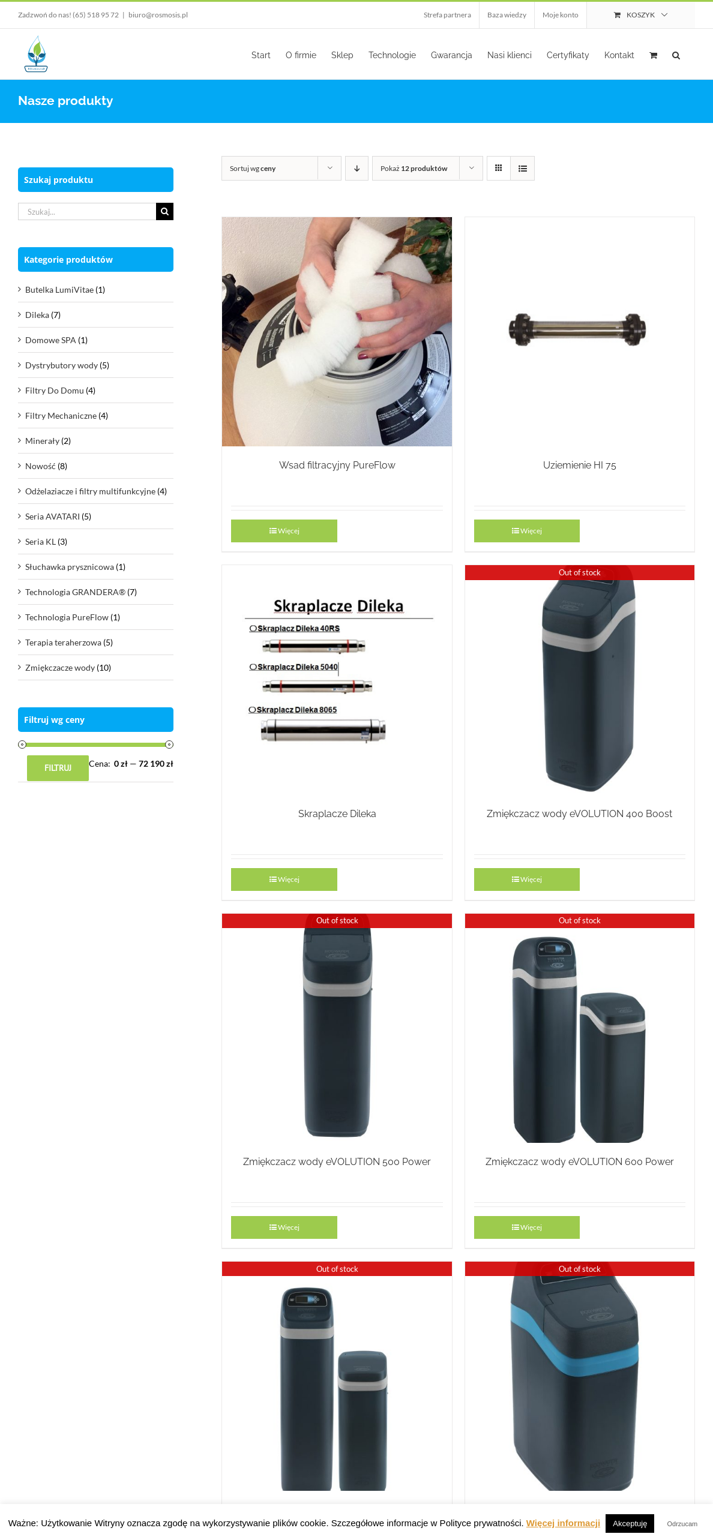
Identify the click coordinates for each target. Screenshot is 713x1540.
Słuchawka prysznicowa (69, 567)
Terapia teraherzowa (63, 642)
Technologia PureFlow (67, 617)
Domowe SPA (50, 340)
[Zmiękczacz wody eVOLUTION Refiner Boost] (579, 1376)
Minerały (42, 441)
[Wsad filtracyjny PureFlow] (336, 331)
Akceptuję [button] (630, 1523)
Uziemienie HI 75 (579, 465)
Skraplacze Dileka (337, 813)
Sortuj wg (252, 168)
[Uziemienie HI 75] (579, 331)
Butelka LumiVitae (59, 289)
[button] (676, 54)
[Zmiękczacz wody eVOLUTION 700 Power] (336, 1376)
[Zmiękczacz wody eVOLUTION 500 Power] (336, 1028)
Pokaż (414, 168)
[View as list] (522, 168)
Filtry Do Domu (54, 390)
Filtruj (57, 768)
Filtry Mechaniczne (61, 415)
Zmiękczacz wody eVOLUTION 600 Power (580, 1161)
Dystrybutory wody (61, 365)
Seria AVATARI (52, 516)
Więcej (288, 530)
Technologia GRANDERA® (75, 592)
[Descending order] (357, 168)
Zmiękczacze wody (60, 667)
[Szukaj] (164, 211)
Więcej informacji (563, 1523)
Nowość (40, 466)
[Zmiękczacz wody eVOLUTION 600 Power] (579, 1028)
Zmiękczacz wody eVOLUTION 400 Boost (579, 813)
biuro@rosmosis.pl (158, 14)
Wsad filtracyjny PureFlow (337, 465)
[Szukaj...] (87, 211)
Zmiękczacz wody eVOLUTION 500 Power (337, 1161)
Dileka (37, 315)
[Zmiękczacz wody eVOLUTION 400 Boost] (579, 679)
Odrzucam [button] (682, 1523)
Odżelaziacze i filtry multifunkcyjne (90, 491)
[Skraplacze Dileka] (336, 679)
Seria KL (40, 541)
